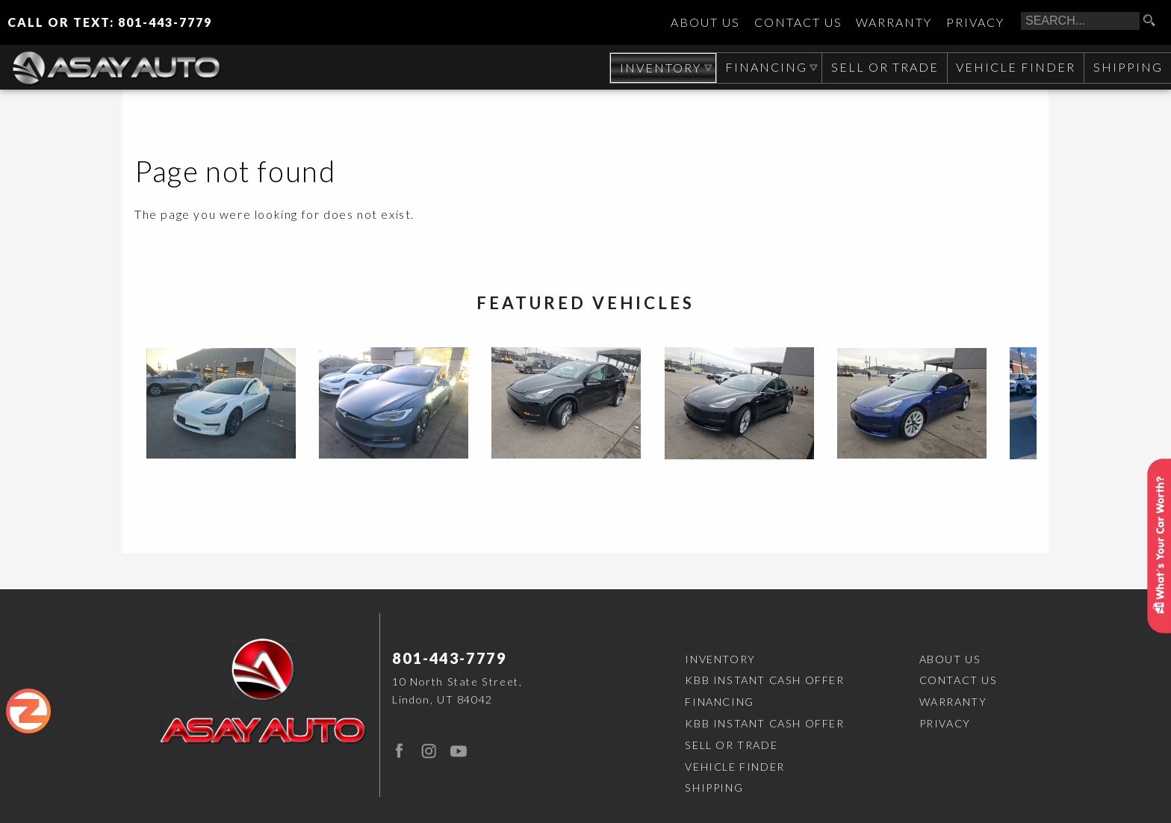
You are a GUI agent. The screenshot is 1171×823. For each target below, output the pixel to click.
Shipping (1127, 67)
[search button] (1155, 21)
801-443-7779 (449, 658)
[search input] (1080, 21)
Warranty (894, 22)
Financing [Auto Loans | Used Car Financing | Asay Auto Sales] (764, 67)
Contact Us (798, 22)
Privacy (975, 22)
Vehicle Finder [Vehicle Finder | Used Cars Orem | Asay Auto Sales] (1014, 67)
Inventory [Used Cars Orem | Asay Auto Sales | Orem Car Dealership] (657, 67)
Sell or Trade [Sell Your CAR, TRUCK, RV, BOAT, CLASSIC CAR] (883, 67)
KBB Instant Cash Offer (764, 680)
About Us (705, 22)
